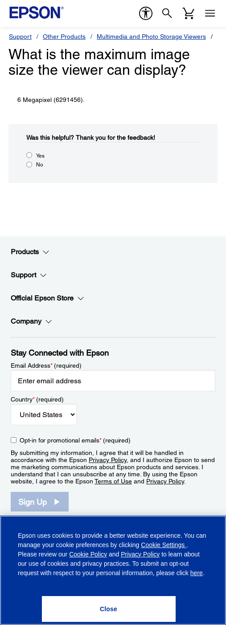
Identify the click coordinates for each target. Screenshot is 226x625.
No (39, 165)
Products (30, 252)
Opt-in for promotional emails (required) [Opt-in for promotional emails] (75, 440)
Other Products (64, 36)
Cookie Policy (88, 554)
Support (20, 36)
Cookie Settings (163, 544)
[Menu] (210, 13)
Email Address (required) (46, 365)
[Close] (109, 609)
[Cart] (188, 13)
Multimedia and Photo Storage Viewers (151, 36)
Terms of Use (113, 481)
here (196, 572)
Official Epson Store (47, 298)
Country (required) (37, 399)
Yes (40, 156)
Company (31, 321)
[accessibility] (146, 13)
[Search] (167, 13)
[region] (113, 570)
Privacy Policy (108, 459)
